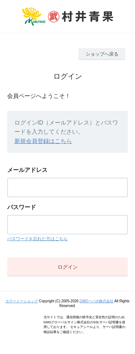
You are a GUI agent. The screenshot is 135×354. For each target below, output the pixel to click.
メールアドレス (27, 170)
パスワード (21, 207)
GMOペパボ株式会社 (96, 301)
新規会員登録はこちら (43, 141)
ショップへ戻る (102, 54)
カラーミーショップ (21, 301)
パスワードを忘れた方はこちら (37, 238)
